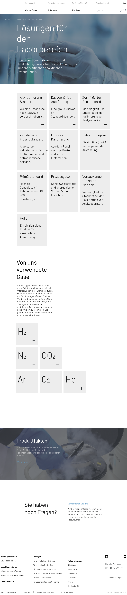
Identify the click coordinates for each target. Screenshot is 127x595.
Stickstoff (72, 577)
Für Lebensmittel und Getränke (46, 582)
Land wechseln (7, 581)
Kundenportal (30, 3)
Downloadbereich (102, 3)
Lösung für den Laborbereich (29, 19)
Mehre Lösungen (75, 561)
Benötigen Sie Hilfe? (79, 3)
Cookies (27, 592)
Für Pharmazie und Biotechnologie (47, 573)
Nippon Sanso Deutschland (12, 575)
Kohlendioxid (73, 586)
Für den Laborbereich (42, 577)
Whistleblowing (67, 592)
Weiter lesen (23, 462)
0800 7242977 (114, 568)
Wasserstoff (73, 573)
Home (7, 19)
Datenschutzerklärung (45, 592)
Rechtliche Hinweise (8, 592)
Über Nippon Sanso (9, 567)
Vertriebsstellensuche (56, 3)
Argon (70, 582)
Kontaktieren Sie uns (77, 503)
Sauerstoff (72, 569)
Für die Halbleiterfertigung (44, 565)
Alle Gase (72, 565)
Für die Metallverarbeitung (44, 561)
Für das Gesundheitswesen (44, 569)
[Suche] (109, 10)
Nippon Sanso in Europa (11, 571)
